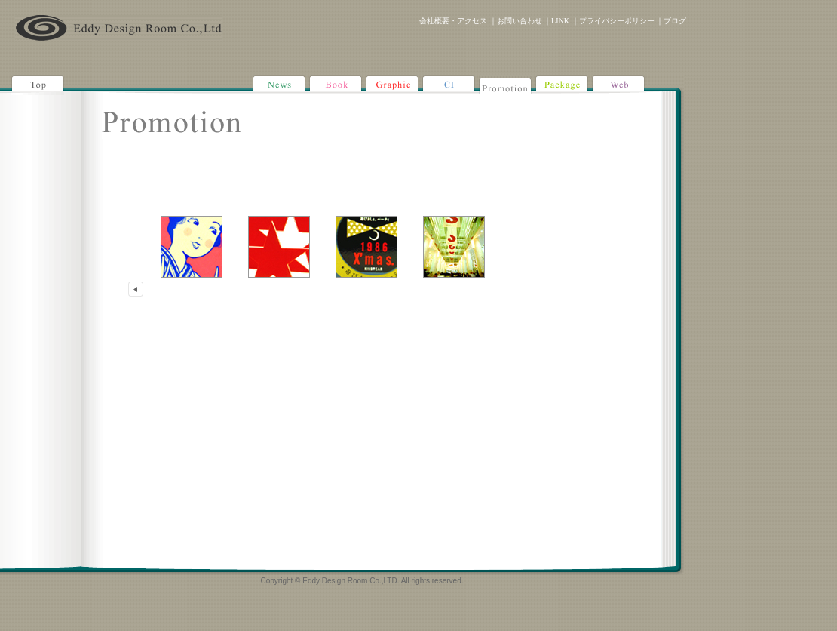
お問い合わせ (519, 21)
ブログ (675, 21)
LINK (560, 21)
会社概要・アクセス (453, 21)
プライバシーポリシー (617, 21)
